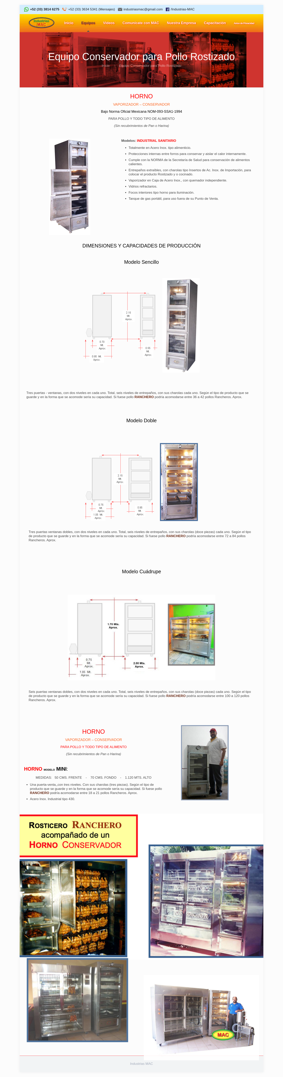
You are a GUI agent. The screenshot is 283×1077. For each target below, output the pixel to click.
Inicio (106, 66)
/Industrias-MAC (183, 9)
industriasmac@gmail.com (143, 9)
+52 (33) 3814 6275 (44, 9)
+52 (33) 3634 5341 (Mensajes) (91, 9)
